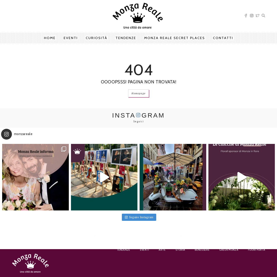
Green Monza (228, 249)
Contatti (223, 38)
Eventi (71, 38)
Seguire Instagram (139, 217)
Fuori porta (256, 249)
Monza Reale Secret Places (174, 38)
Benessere (202, 249)
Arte (162, 249)
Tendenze (126, 38)
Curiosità (96, 38)
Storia (180, 249)
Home (50, 38)
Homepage (138, 93)
